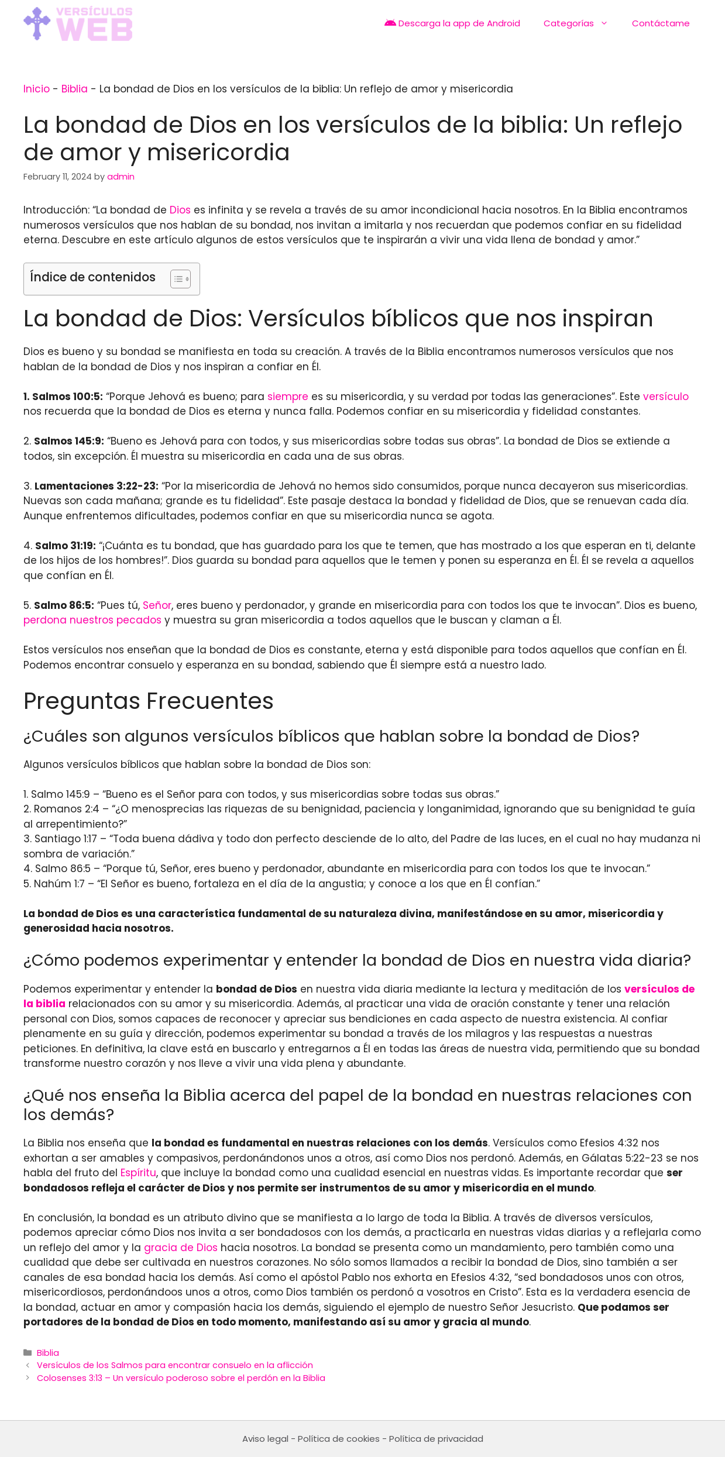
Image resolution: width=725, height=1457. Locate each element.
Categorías (582, 23)
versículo (666, 397)
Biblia (74, 89)
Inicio (36, 89)
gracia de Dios (181, 1248)
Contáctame (661, 23)
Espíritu (138, 1173)
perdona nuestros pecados (92, 620)
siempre (287, 397)
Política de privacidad (436, 1438)
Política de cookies (339, 1438)
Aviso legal (265, 1438)
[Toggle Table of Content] (175, 279)
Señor (157, 605)
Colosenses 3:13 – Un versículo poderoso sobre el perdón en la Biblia (181, 1378)
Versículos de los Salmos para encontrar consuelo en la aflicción (175, 1365)
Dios (180, 210)
